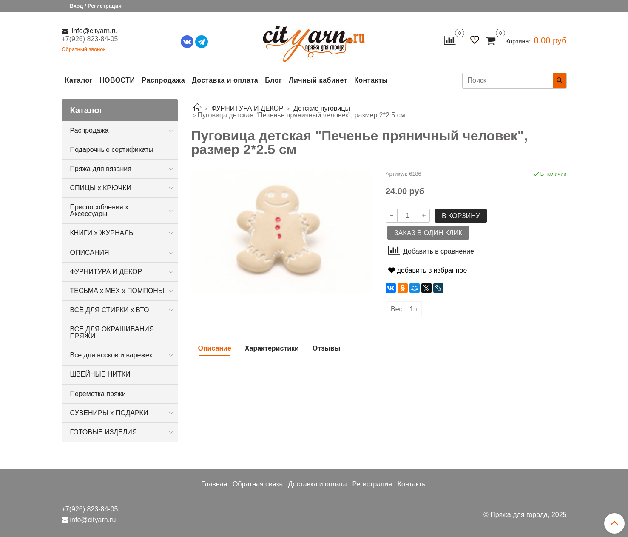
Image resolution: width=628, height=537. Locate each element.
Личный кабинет (318, 80)
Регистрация (372, 484)
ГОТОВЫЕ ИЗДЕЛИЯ (103, 432)
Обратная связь (258, 484)
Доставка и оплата (225, 80)
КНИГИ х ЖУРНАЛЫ (102, 233)
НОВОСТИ (117, 80)
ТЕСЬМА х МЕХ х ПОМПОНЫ (117, 290)
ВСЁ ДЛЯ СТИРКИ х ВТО (109, 310)
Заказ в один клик (428, 233)
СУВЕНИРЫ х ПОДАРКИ (109, 413)
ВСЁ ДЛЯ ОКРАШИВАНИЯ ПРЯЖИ (112, 333)
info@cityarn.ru (94, 30)
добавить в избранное (427, 270)
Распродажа (163, 80)
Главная (214, 484)
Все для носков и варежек (111, 355)
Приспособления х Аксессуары (99, 210)
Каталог (79, 80)
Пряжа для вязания (100, 168)
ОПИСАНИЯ (89, 252)
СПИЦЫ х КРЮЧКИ (101, 187)
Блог (273, 80)
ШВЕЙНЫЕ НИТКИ (100, 374)
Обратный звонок (84, 49)
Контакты (371, 80)
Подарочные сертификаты (111, 149)
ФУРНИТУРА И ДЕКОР (106, 271)
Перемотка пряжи (98, 393)
